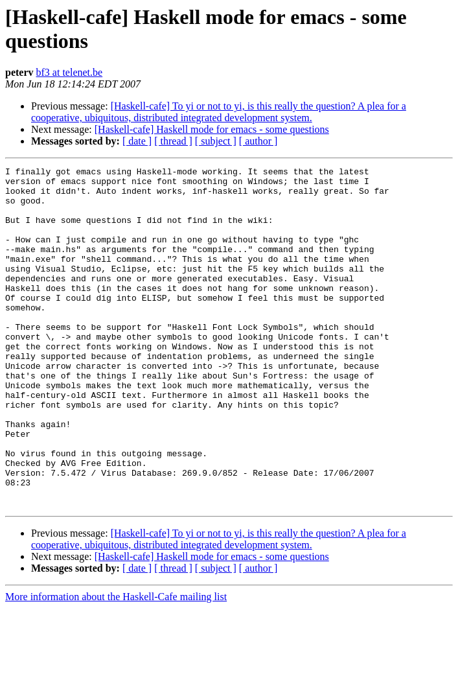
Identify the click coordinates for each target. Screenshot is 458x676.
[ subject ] (215, 140)
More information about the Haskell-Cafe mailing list (116, 664)
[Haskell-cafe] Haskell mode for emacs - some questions (212, 129)
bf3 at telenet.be (69, 72)
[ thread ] (173, 140)
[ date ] (137, 140)
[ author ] (258, 140)
